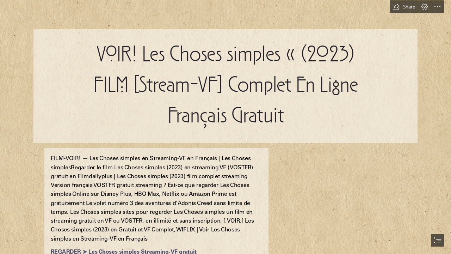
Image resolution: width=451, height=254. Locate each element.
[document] (225, 127)
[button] (404, 6)
